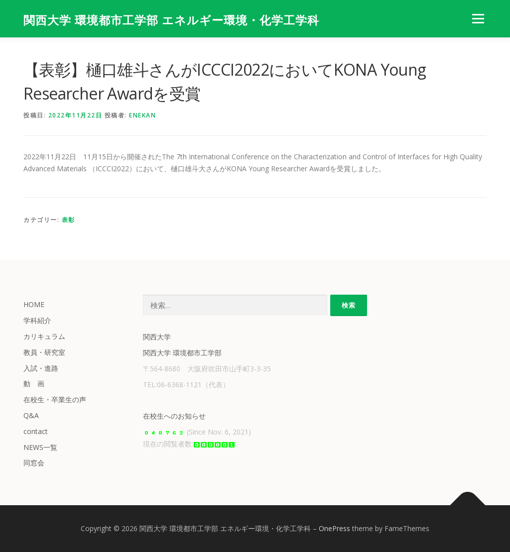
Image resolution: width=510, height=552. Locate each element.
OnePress (334, 528)
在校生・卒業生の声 (54, 399)
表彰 (68, 220)
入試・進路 (40, 368)
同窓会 (33, 462)
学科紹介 (37, 320)
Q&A (31, 415)
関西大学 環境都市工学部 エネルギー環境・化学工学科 (171, 20)
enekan (142, 115)
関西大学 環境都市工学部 (182, 352)
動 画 (33, 383)
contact (35, 431)
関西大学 (157, 336)
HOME (33, 304)
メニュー (478, 18)
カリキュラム (44, 336)
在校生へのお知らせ (174, 416)
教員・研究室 (44, 352)
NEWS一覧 (40, 447)
